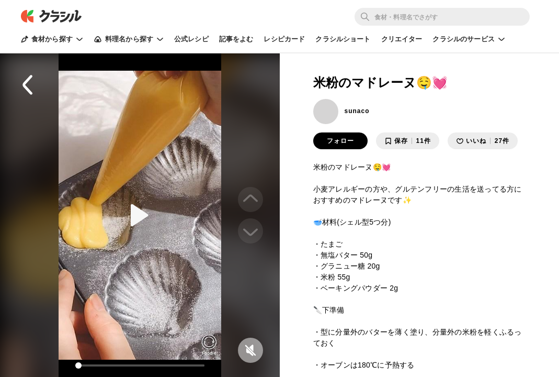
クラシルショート (342, 39)
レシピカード (284, 39)
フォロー (340, 141)
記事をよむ (236, 39)
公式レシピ (191, 39)
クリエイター (402, 39)
